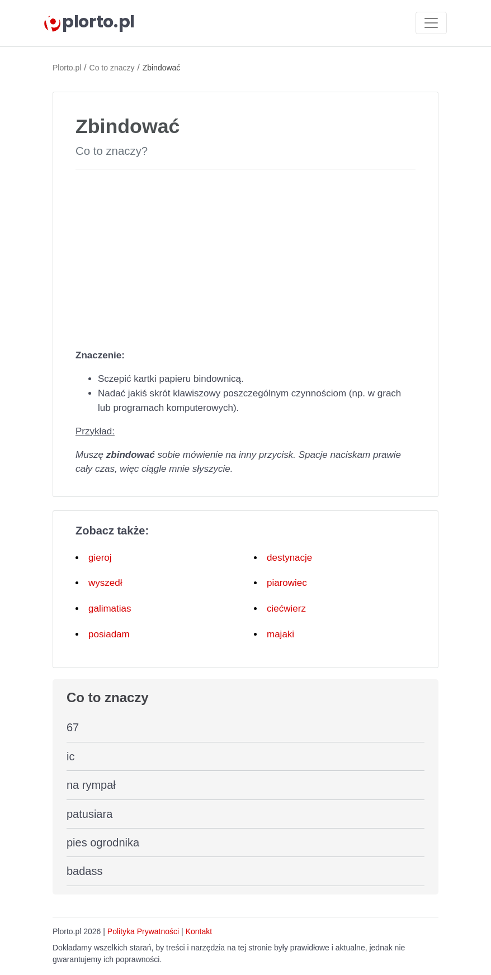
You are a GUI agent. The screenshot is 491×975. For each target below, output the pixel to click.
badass (85, 871)
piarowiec (287, 583)
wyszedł (105, 583)
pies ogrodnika (103, 842)
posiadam (109, 634)
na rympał (91, 785)
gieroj (100, 557)
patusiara (89, 814)
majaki (280, 634)
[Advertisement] (245, 256)
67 (73, 727)
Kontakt (199, 931)
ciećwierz (286, 608)
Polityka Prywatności (143, 931)
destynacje (289, 557)
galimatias (109, 608)
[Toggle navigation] (431, 23)
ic (70, 756)
